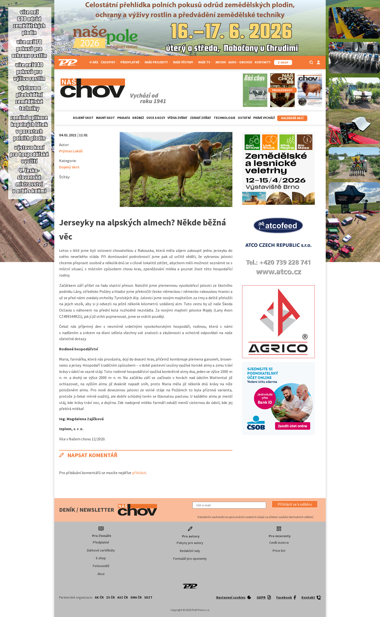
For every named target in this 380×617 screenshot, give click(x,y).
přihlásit (139, 472)
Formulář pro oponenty (190, 558)
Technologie (224, 118)
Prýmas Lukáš (71, 150)
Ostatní (244, 118)
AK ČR (99, 597)
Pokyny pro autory (190, 543)
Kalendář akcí (292, 118)
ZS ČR (110, 597)
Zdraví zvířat (200, 118)
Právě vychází (264, 118)
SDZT (148, 597)
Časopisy (109, 62)
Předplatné (131, 62)
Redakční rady (190, 551)
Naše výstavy (184, 62)
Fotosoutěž (101, 566)
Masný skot (105, 118)
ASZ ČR (122, 597)
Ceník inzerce (279, 542)
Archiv (220, 62)
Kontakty (262, 62)
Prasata (123, 118)
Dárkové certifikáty (101, 550)
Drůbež (138, 118)
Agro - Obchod (240, 62)
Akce (101, 574)
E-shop (101, 558)
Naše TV (205, 62)
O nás (93, 62)
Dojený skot (83, 118)
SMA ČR (136, 597)
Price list (279, 550)
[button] (295, 504)
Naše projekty (158, 62)
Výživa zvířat (177, 118)
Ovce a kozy (155, 118)
